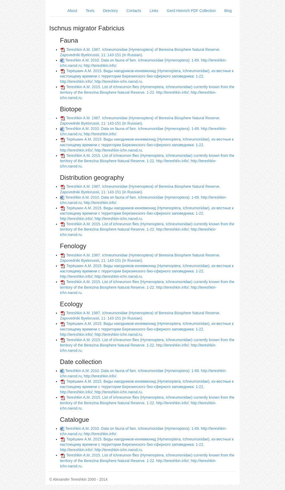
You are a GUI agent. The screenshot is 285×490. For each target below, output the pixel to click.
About (72, 11)
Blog (228, 11)
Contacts (133, 11)
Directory (110, 11)
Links (154, 11)
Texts (90, 11)
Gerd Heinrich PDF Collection (191, 11)
